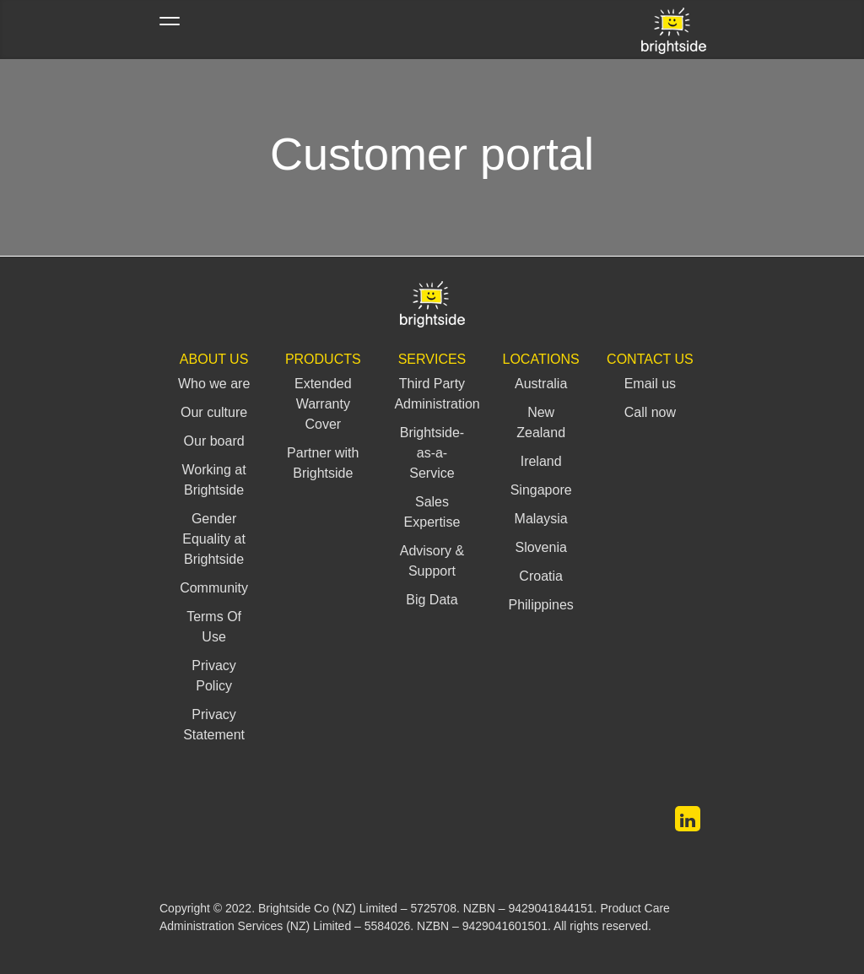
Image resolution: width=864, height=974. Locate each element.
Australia (541, 383)
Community (214, 588)
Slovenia (540, 547)
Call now (650, 412)
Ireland (541, 461)
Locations (541, 359)
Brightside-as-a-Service (432, 452)
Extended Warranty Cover (323, 403)
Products (323, 359)
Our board (214, 441)
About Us (214, 359)
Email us (650, 383)
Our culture (214, 412)
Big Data (431, 600)
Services (432, 359)
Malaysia (541, 518)
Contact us (650, 359)
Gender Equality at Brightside (214, 538)
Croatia (541, 576)
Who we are (214, 383)
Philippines (540, 605)
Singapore (541, 490)
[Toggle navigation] (169, 29)
